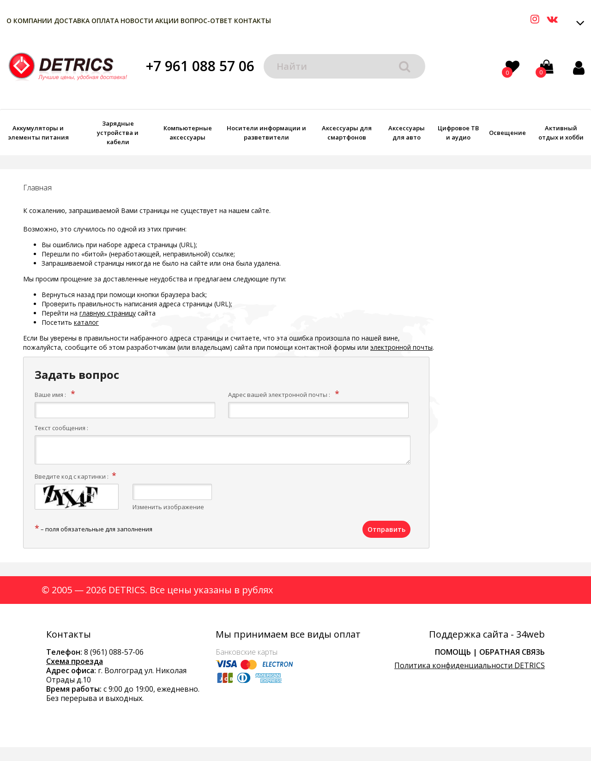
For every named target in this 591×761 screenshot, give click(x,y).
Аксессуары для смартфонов (347, 132)
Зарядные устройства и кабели (118, 132)
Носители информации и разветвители (266, 132)
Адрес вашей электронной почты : (279, 394)
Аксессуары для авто (406, 132)
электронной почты (401, 347)
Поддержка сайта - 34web (487, 634)
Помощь (453, 652)
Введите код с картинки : (72, 476)
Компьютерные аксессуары (187, 132)
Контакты (252, 20)
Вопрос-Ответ (206, 20)
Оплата (105, 20)
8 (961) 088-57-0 (111, 652)
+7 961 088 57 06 (200, 65)
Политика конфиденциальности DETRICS (469, 665)
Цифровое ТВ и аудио (458, 132)
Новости (137, 20)
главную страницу (107, 313)
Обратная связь (512, 652)
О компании (29, 20)
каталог (86, 322)
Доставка (72, 20)
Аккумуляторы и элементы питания (38, 132)
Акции (167, 20)
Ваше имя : (50, 394)
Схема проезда (74, 661)
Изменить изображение (168, 507)
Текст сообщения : (61, 428)
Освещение (507, 132)
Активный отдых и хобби (561, 132)
